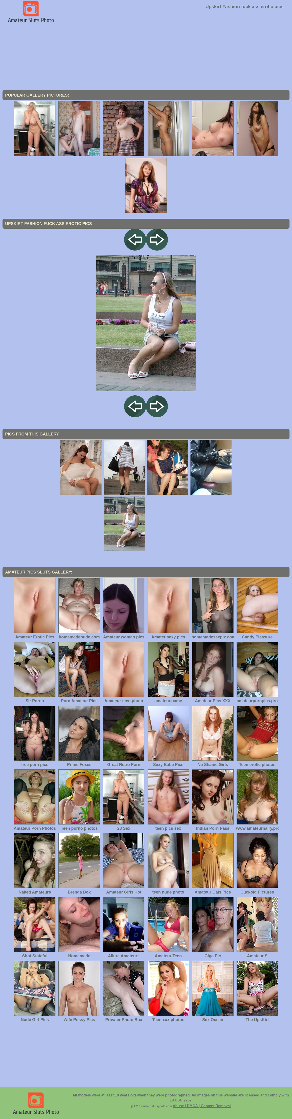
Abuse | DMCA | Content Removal (202, 1106)
